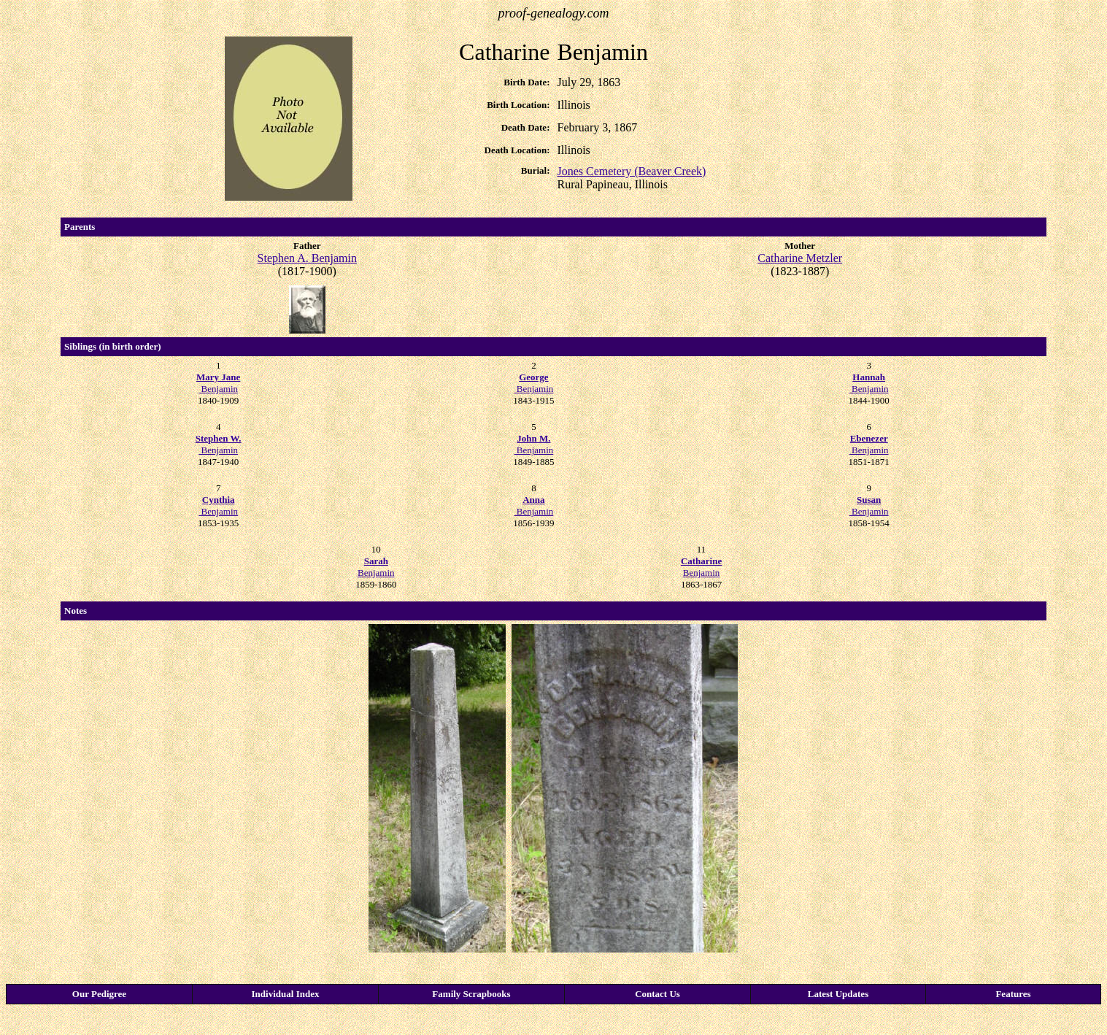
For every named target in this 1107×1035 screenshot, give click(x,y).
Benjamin (218, 383)
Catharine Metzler (799, 258)
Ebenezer (869, 438)
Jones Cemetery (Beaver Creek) (631, 171)
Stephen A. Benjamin (307, 258)
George (533, 377)
